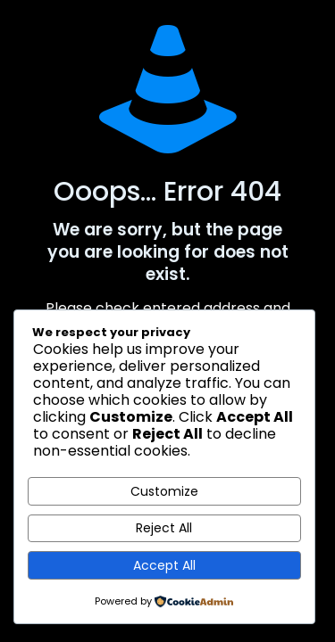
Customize (164, 491)
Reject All (164, 528)
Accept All (164, 565)
